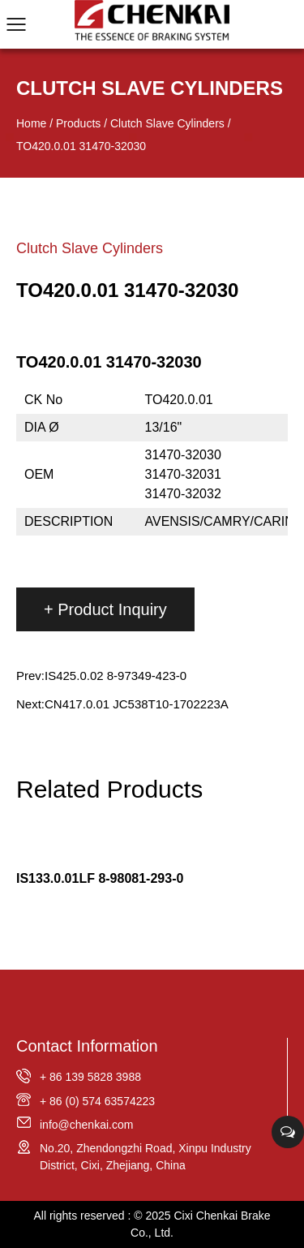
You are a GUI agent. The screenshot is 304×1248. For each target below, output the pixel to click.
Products (78, 123)
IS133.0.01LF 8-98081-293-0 (99, 878)
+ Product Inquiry (105, 609)
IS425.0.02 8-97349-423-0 (115, 675)
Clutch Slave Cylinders (167, 123)
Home (31, 123)
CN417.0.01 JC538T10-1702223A (137, 704)
